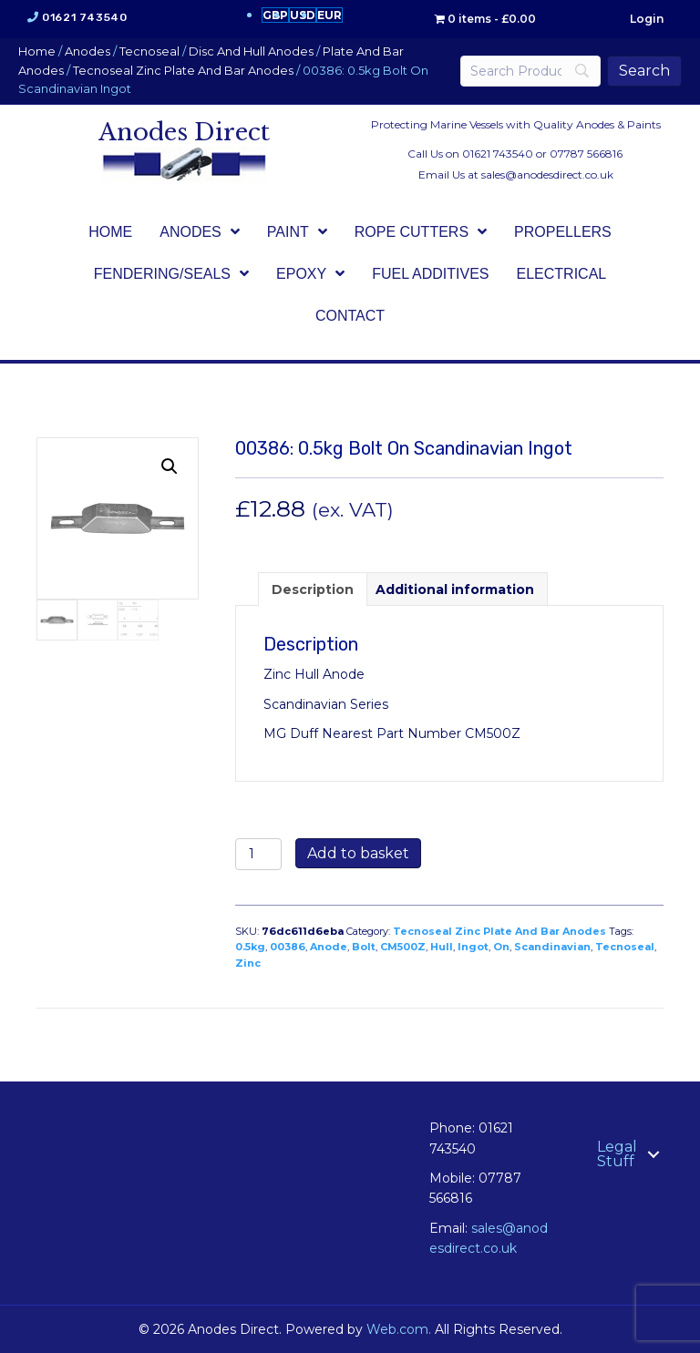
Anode (328, 946)
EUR (329, 15)
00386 (287, 946)
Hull (441, 946)
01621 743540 (84, 17)
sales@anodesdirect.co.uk (547, 174)
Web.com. (398, 1329)
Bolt (364, 946)
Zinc (248, 963)
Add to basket (358, 853)
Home (37, 51)
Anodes (87, 51)
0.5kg (250, 946)
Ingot (473, 946)
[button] (169, 466)
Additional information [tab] (455, 589)
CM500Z (403, 946)
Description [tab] (313, 589)
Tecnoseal (149, 51)
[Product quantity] (258, 854)
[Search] (530, 71)
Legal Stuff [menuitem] (617, 1154)
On (501, 946)
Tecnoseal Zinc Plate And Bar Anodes (183, 70)
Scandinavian (552, 946)
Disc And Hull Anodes (251, 51)
